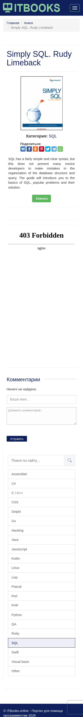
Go (14, 521)
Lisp (15, 577)
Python (17, 615)
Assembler (19, 474)
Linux (15, 568)
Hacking (17, 530)
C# (14, 483)
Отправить (16, 438)
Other (16, 671)
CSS (15, 502)
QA (14, 624)
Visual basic (20, 662)
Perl (14, 596)
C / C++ (17, 493)
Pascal (16, 586)
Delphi (16, 511)
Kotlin (16, 558)
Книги (28, 23)
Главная (13, 23)
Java (15, 540)
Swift (15, 652)
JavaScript (19, 549)
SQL (15, 643)
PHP (15, 605)
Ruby (15, 633)
